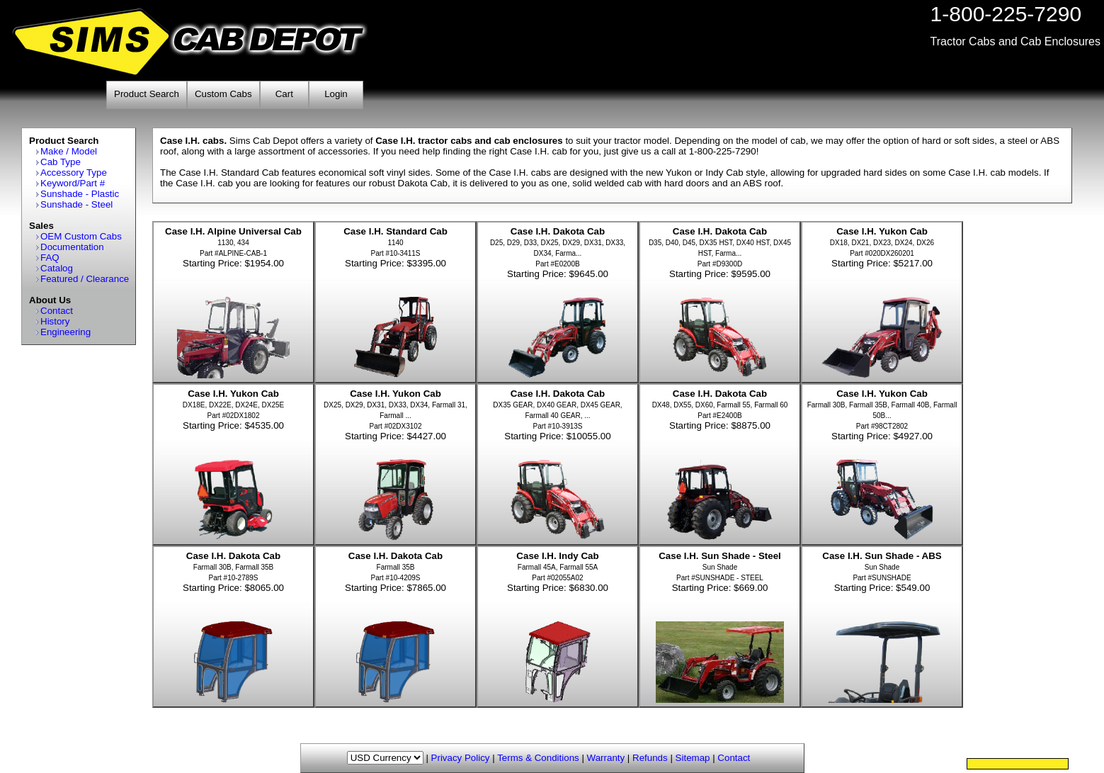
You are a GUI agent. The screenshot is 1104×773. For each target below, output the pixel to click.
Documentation (72, 247)
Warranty (606, 757)
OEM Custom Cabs (81, 236)
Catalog (56, 268)
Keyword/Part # (72, 183)
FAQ (49, 257)
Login (336, 94)
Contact (56, 310)
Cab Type (60, 162)
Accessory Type (73, 172)
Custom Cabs (223, 94)
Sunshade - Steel (76, 204)
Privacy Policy (460, 757)
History (54, 321)
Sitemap (693, 757)
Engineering (65, 332)
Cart (284, 94)
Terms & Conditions (538, 757)
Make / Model (68, 151)
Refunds (650, 757)
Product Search (146, 94)
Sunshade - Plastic (79, 193)
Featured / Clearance (84, 278)
